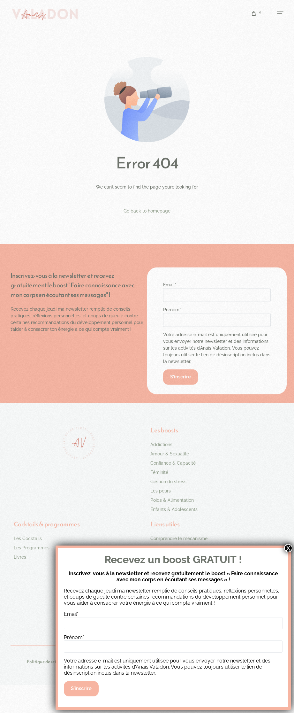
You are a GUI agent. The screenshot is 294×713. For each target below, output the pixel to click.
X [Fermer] (288, 548)
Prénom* (172, 309)
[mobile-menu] (275, 14)
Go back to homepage (147, 210)
